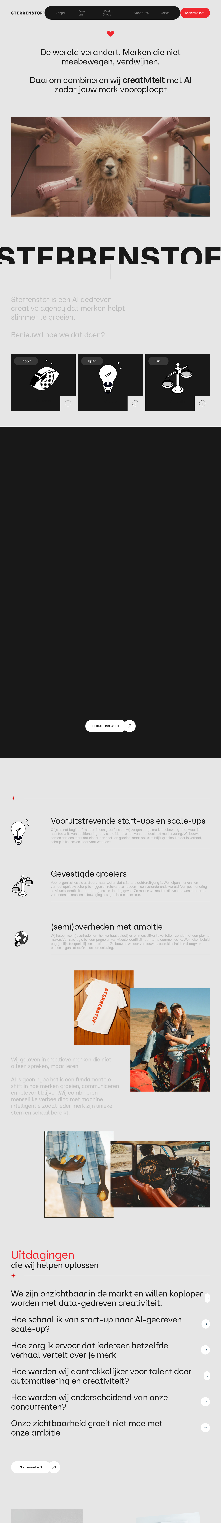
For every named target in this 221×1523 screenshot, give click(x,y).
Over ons (82, 13)
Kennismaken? (195, 13)
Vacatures (141, 12)
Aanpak (61, 12)
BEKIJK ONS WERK (105, 726)
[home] (28, 12)
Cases (165, 12)
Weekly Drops (108, 13)
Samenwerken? (31, 1467)
